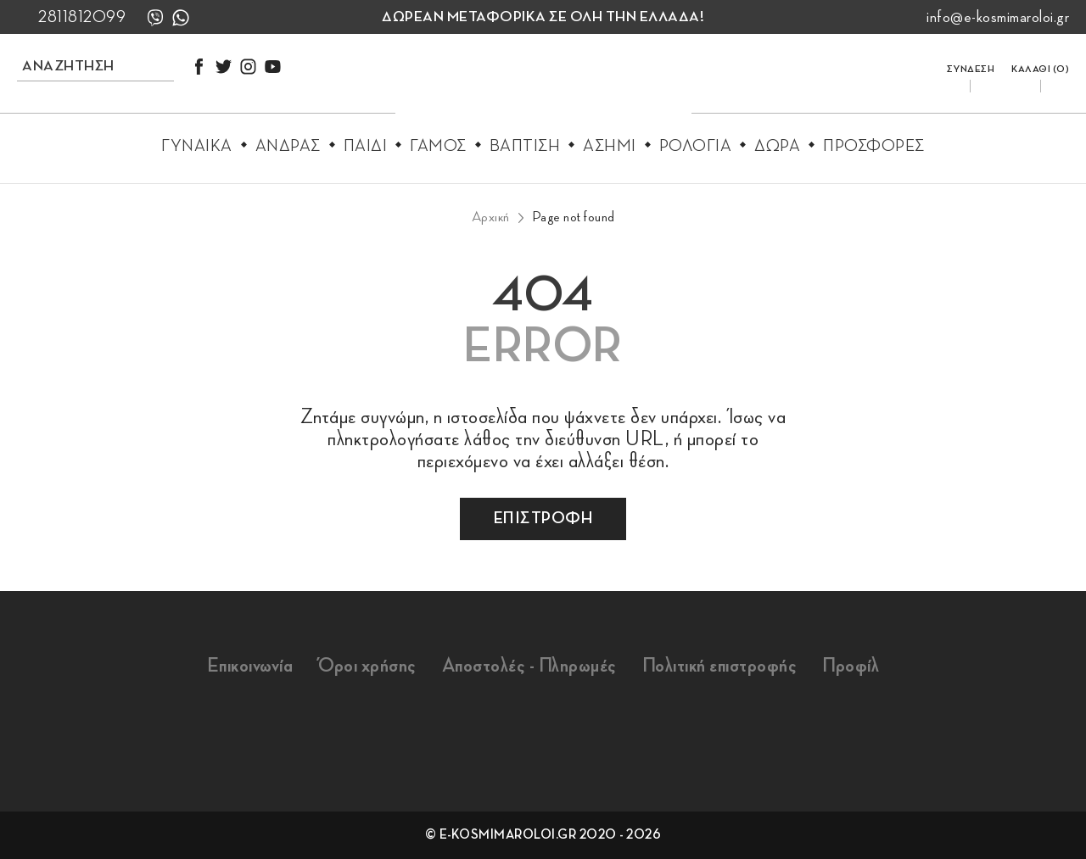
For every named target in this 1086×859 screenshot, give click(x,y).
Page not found (573, 217)
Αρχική (491, 217)
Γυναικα (196, 145)
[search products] (76, 66)
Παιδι (366, 145)
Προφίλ (850, 665)
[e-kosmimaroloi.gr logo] (543, 85)
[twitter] (224, 67)
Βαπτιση (525, 145)
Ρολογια (695, 145)
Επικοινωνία (250, 665)
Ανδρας (288, 145)
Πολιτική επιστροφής (720, 665)
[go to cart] (1040, 65)
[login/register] (971, 65)
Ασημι (609, 145)
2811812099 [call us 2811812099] (82, 16)
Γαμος (438, 145)
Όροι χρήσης (367, 665)
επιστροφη (543, 518)
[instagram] (248, 67)
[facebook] (199, 67)
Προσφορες (874, 145)
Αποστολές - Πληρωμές (529, 665)
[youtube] (273, 67)
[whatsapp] (180, 17)
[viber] (155, 17)
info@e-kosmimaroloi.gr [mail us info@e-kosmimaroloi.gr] (997, 16)
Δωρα (777, 145)
